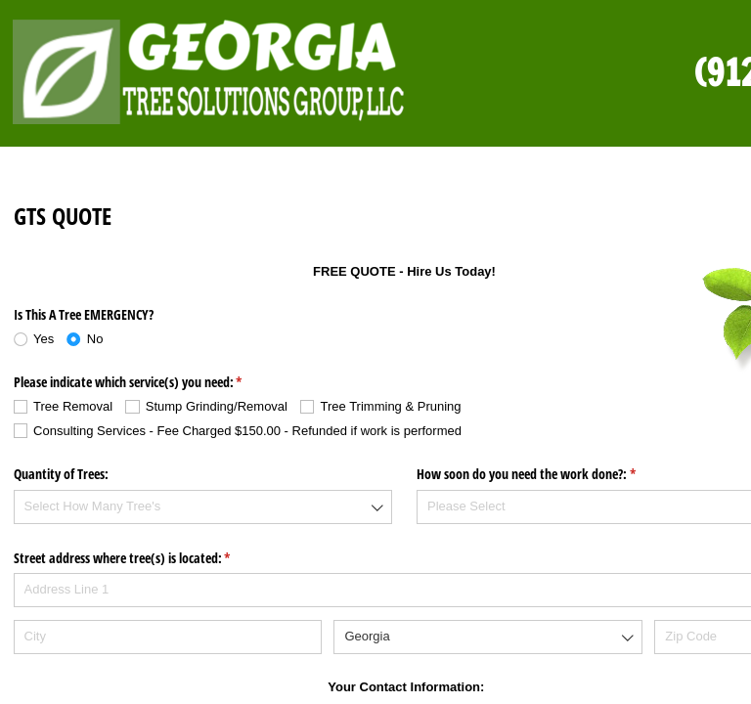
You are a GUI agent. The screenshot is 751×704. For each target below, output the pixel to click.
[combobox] (203, 507)
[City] (168, 637)
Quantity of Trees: (61, 473)
